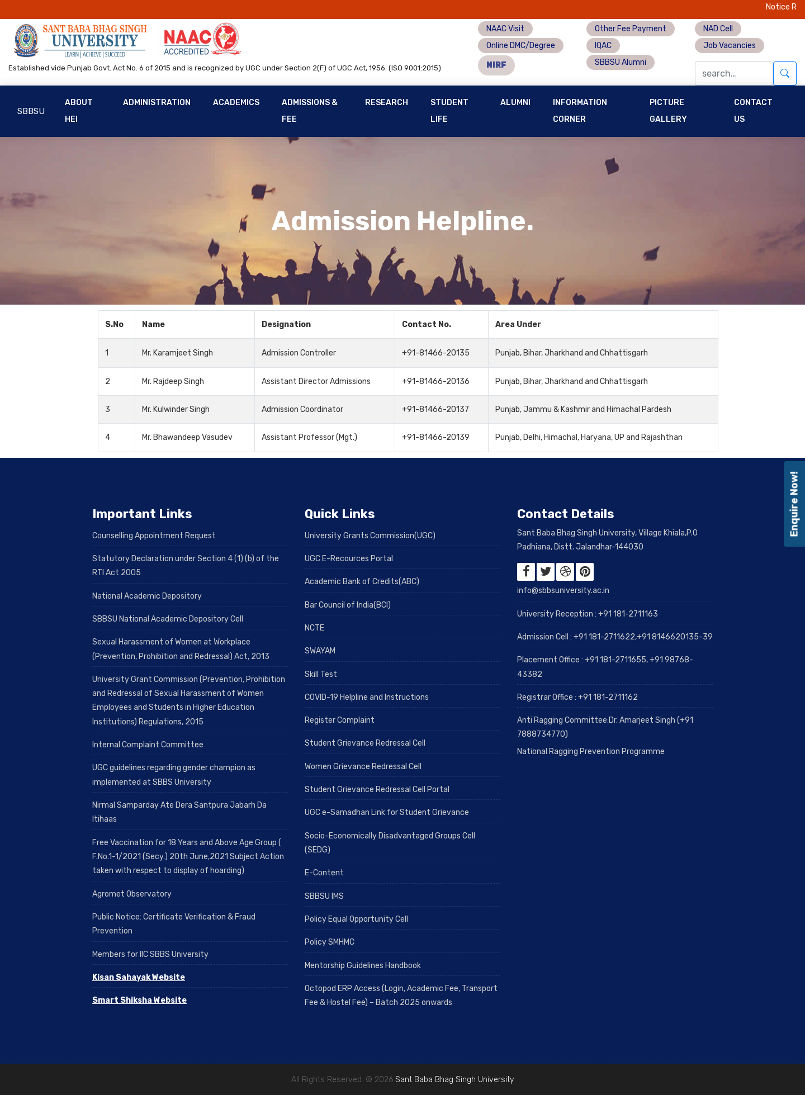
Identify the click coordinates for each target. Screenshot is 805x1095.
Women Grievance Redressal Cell (363, 766)
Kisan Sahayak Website (138, 977)
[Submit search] (785, 73)
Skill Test (321, 674)
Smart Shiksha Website (139, 1000)
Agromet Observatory (132, 894)
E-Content (324, 873)
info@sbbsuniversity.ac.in (563, 590)
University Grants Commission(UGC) (370, 536)
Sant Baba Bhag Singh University (454, 1079)
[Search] (734, 73)
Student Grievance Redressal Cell (365, 743)
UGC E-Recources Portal (349, 558)
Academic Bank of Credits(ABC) (362, 581)
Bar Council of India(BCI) (348, 605)
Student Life (449, 111)
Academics (236, 102)
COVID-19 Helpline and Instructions (367, 697)
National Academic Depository (147, 596)
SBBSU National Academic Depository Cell (167, 619)
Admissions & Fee (310, 111)
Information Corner (580, 111)
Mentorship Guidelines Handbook (363, 965)
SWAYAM (320, 651)
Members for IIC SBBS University (150, 954)
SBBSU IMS (324, 896)
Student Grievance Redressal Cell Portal (377, 789)
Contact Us (753, 111)
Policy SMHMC (329, 942)
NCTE (314, 628)
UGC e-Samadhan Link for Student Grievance (387, 812)
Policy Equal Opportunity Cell (356, 919)
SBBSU (31, 111)
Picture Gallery (668, 111)
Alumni (515, 102)
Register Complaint (340, 720)
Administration (157, 102)
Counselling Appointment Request (154, 536)
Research (386, 102)
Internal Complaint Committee (147, 745)
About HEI (79, 111)
